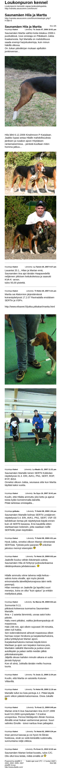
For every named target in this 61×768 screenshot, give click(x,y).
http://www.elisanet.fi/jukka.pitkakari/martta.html (30, 306)
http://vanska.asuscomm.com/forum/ (21, 8)
